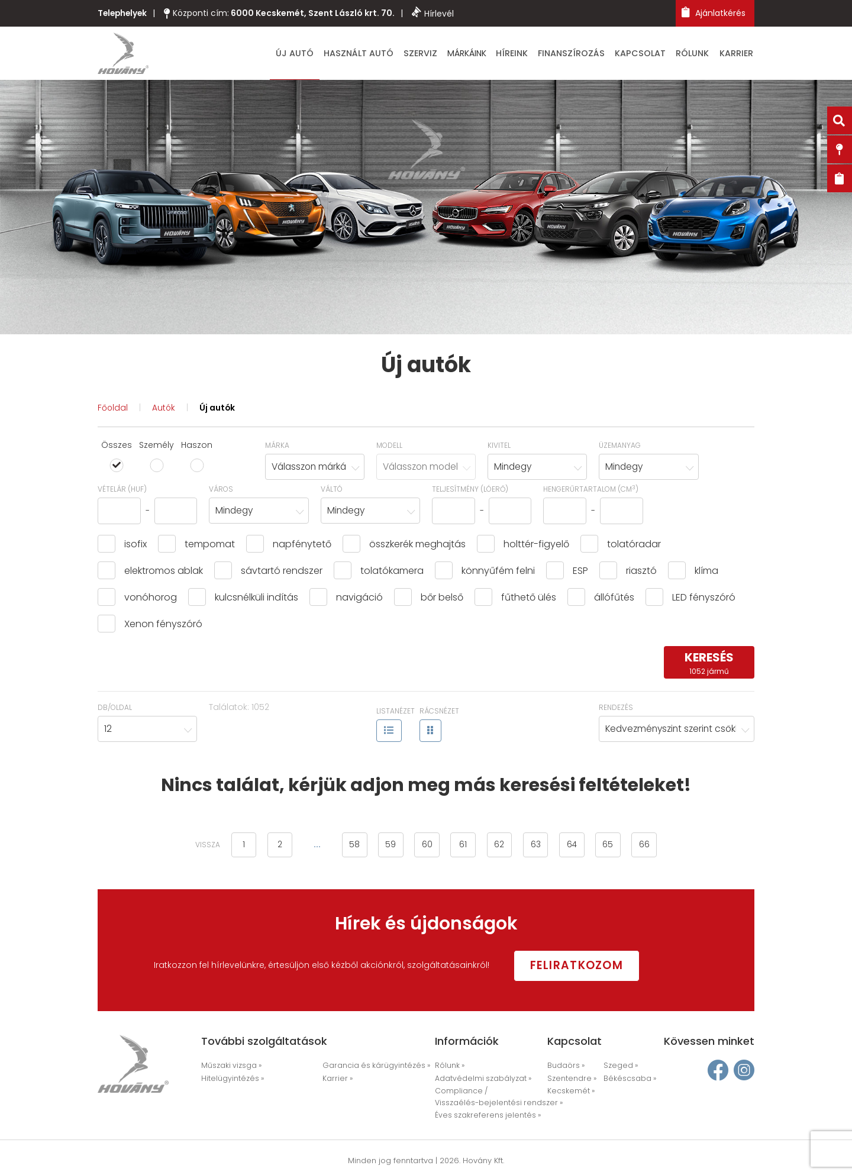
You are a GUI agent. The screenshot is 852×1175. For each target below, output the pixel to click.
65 (617, 847)
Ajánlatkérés (714, 13)
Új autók (219, 410)
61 (463, 847)
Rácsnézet (439, 714)
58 (348, 847)
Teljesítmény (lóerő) (470, 491)
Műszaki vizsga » (230, 1067)
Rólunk (700, 54)
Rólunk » (449, 1067)
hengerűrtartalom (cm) (590, 491)
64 (579, 847)
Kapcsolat (652, 54)
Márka (277, 447)
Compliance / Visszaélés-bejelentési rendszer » (493, 1097)
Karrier (739, 54)
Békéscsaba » (628, 1079)
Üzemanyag (620, 447)
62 (502, 847)
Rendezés (616, 710)
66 (656, 847)
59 (387, 847)
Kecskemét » (568, 1092)
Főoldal (113, 410)
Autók (164, 410)
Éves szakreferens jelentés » (483, 1116)
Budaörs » (564, 1067)
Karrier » (335, 1079)
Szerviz (450, 54)
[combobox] (314, 469)
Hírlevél (436, 13)
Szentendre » (569, 1079)
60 (425, 847)
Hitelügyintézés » (230, 1079)
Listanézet (395, 714)
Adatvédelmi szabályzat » (480, 1079)
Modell (389, 447)
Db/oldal (115, 710)
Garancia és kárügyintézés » (371, 1067)
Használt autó (393, 54)
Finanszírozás (589, 54)
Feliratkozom (584, 966)
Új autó (334, 54)
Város (221, 491)
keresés (709, 665)
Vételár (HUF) (122, 491)
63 (540, 847)
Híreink (536, 54)
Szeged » (619, 1067)
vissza (195, 847)
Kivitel (499, 447)
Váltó (332, 491)
